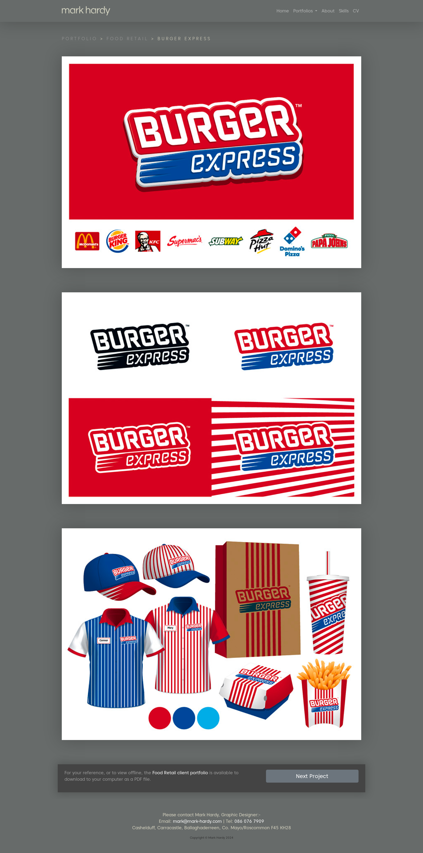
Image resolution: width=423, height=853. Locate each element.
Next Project (312, 776)
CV (356, 10)
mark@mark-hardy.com (197, 821)
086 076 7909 (249, 821)
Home (283, 10)
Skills (344, 10)
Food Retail (127, 38)
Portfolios (303, 10)
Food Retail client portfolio (180, 772)
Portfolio (79, 38)
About (328, 10)
